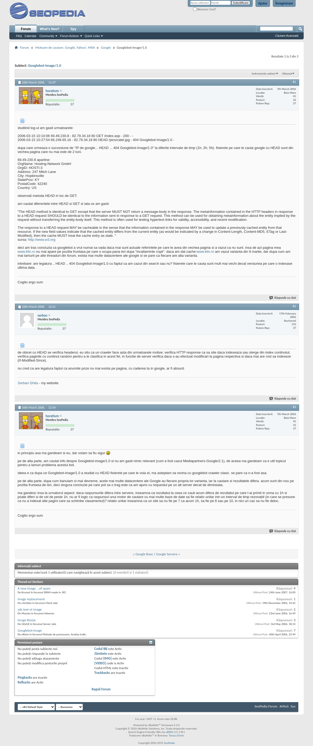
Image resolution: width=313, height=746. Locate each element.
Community (46, 36)
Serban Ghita (28, 383)
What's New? (49, 29)
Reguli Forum (101, 689)
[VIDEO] (100, 663)
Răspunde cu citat (283, 298)
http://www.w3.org (41, 240)
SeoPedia (169, 743)
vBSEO (170, 732)
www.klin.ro (26, 252)
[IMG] (107, 658)
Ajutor (262, 3)
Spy (73, 29)
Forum (26, 29)
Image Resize (27, 620)
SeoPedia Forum (266, 706)
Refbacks (24, 682)
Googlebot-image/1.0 (44, 65)
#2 (294, 306)
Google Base (144, 554)
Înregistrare (284, 3)
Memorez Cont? (204, 9)
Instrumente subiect (264, 73)
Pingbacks (25, 677)
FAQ (19, 36)
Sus (293, 706)
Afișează (287, 73)
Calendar (31, 36)
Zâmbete (100, 654)
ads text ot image (30, 609)
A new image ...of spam (34, 588)
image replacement (31, 599)
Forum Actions (69, 36)
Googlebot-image (30, 630)
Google (106, 47)
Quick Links (92, 36)
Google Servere (167, 554)
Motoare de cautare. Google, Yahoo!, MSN (65, 47)
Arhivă (283, 706)
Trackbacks (102, 673)
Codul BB (100, 649)
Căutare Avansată (286, 35)
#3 (294, 407)
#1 (294, 82)
